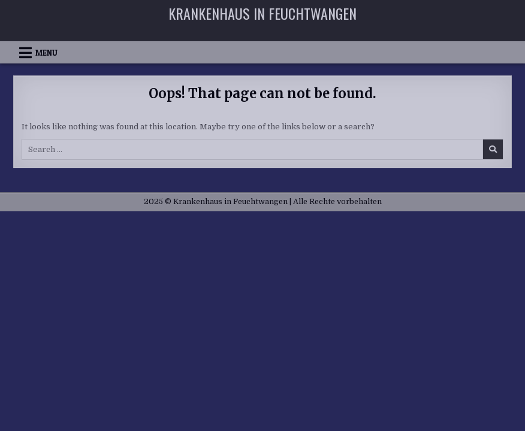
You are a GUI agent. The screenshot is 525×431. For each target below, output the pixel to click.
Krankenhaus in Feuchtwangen (262, 13)
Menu (46, 52)
